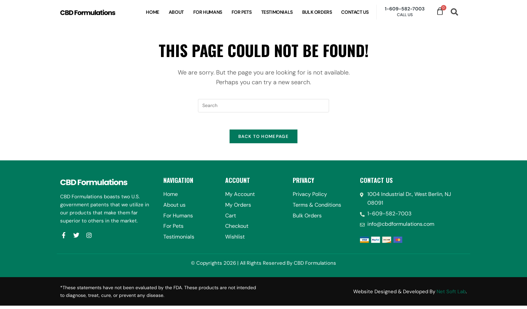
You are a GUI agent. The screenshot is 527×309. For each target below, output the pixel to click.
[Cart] (440, 11)
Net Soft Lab (451, 294)
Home (152, 12)
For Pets (242, 12)
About (176, 12)
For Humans (207, 12)
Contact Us (354, 12)
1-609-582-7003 (404, 9)
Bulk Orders (317, 12)
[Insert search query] (263, 105)
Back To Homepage (263, 140)
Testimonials (277, 12)
